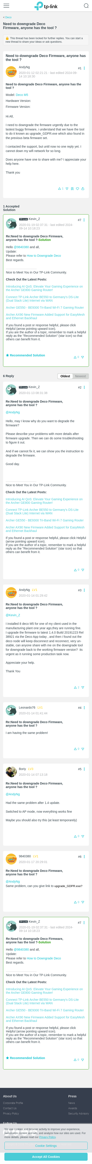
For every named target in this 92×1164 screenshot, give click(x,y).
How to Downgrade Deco (44, 255)
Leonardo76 (27, 707)
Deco (8, 17)
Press (72, 1096)
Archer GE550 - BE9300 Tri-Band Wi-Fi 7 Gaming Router (45, 307)
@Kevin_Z (13, 615)
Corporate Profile (13, 1103)
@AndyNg (13, 412)
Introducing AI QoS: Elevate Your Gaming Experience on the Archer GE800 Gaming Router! (45, 288)
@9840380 (21, 247)
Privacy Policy (11, 1113)
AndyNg (24, 67)
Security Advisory (78, 1113)
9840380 (25, 856)
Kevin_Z (34, 219)
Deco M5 (22, 95)
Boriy (22, 769)
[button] (83, 189)
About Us (9, 1096)
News (71, 1103)
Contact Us (9, 1108)
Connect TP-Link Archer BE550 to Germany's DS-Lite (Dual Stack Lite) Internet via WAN (42, 298)
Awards (72, 1108)
